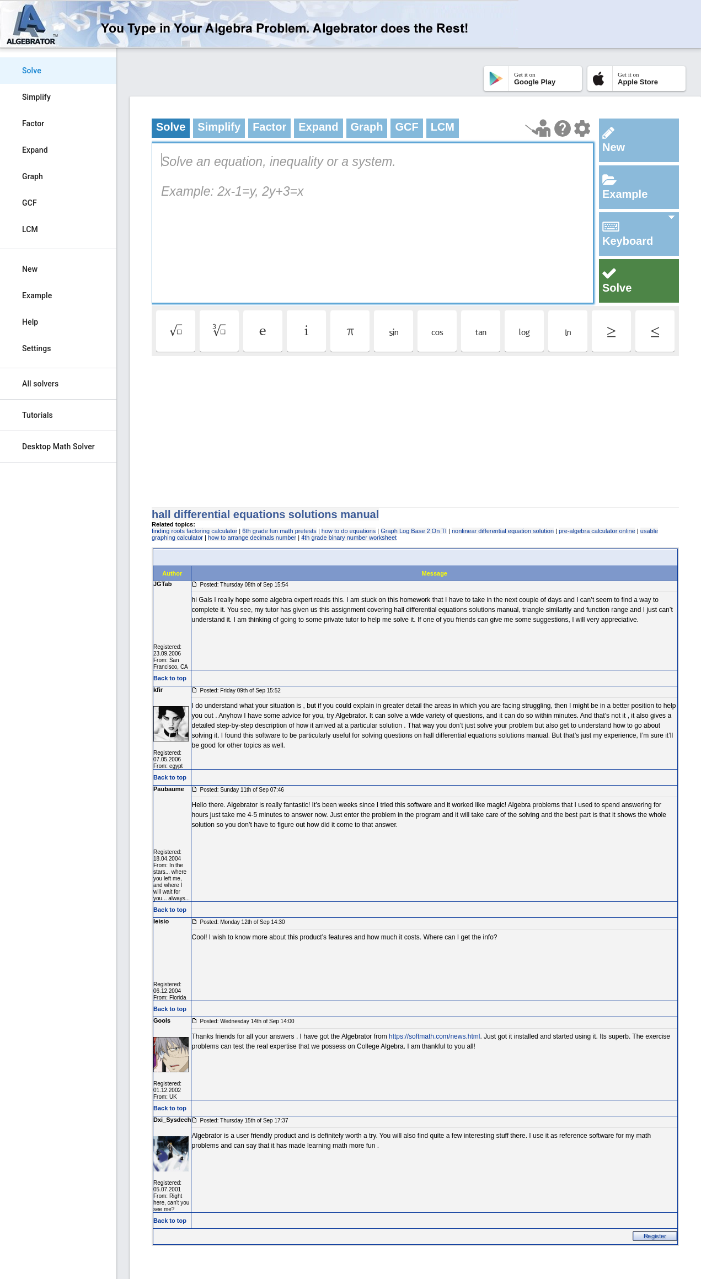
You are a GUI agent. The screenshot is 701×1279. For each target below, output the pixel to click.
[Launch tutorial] (538, 128)
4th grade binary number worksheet (349, 537)
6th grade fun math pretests (279, 531)
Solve (31, 70)
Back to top (169, 678)
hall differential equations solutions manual (265, 514)
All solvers (40, 383)
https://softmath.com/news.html (434, 1036)
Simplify (36, 97)
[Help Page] (562, 128)
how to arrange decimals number (252, 537)
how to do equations (349, 531)
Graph (32, 176)
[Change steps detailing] (582, 128)
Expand (35, 150)
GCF (29, 202)
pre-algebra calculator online (597, 531)
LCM (30, 229)
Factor (33, 123)
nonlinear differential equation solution (503, 531)
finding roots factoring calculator (194, 531)
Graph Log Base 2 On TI (414, 531)
